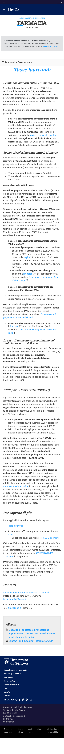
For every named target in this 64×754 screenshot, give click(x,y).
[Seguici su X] (8, 699)
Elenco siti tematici (11, 685)
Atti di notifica (9, 681)
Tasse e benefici (15, 525)
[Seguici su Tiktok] (23, 699)
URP (5, 688)
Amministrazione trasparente (15, 670)
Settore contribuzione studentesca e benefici (26, 592)
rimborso (27, 273)
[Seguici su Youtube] (12, 699)
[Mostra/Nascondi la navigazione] (4, 9)
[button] (3, 2)
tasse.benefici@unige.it (15, 599)
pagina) (27, 257)
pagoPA (7, 692)
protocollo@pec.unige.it (14, 716)
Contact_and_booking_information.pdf (30, 640)
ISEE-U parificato (51, 538)
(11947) (50, 46)
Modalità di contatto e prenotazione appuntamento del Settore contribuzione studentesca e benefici (31, 633)
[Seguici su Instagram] (16, 699)
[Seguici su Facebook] (19, 699)
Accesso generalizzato (12, 674)
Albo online (8, 677)
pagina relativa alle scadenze (44, 135)
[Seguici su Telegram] (27, 699)
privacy (39, 729)
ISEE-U (11, 534)
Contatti (7, 696)
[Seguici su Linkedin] (5, 699)
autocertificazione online (15, 486)
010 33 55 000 (14, 608)
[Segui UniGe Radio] (31, 699)
